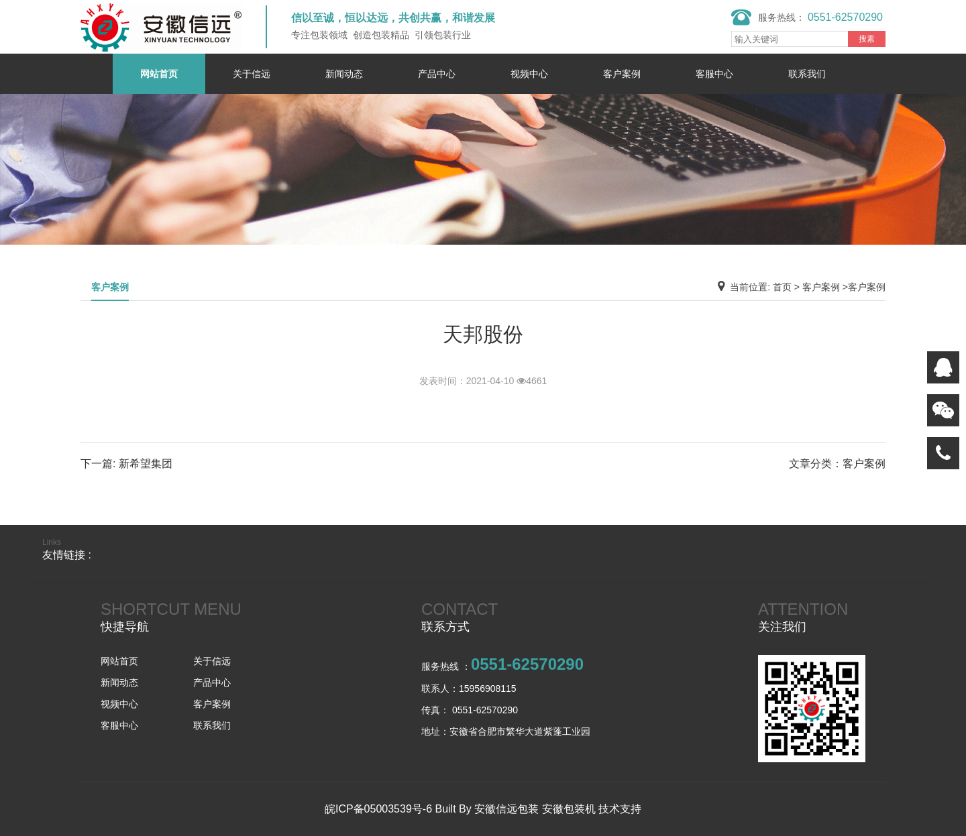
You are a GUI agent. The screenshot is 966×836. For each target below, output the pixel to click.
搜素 (867, 39)
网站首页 (159, 73)
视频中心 (529, 73)
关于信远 (251, 73)
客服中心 (714, 73)
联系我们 (807, 73)
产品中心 (436, 73)
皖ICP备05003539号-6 (378, 809)
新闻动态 (344, 73)
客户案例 (622, 73)
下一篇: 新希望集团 (126, 463)
